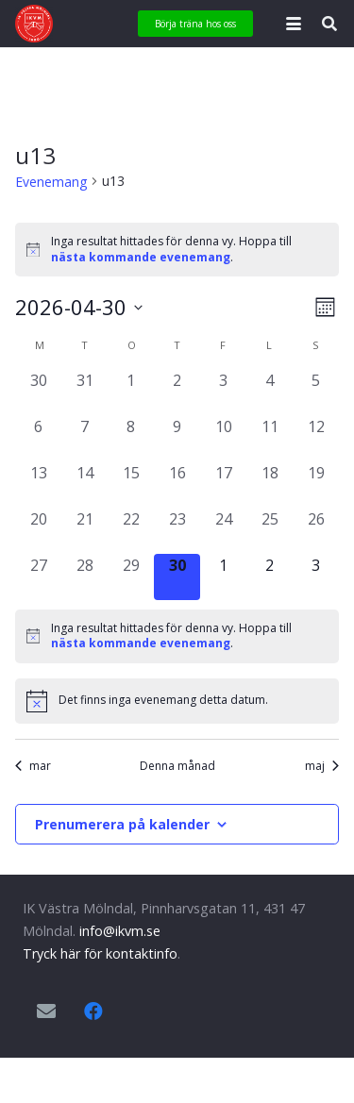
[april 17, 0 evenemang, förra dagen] (223, 484)
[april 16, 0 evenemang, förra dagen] (177, 484)
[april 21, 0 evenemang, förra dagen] (84, 531)
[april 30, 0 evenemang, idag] (177, 577)
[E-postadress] (46, 1011)
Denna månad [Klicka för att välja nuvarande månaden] (177, 766)
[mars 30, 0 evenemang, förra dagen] (38, 392)
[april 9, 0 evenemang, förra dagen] (177, 438)
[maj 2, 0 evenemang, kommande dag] (269, 577)
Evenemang (51, 182)
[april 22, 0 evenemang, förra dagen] (131, 531)
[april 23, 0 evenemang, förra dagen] (177, 531)
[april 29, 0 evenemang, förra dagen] (131, 577)
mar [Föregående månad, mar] (33, 766)
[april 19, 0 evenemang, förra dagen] (316, 484)
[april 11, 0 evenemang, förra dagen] (269, 438)
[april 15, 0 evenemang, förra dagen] (131, 484)
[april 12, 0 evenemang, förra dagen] (316, 438)
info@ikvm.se (119, 931)
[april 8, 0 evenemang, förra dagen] (131, 438)
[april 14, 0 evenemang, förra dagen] (84, 484)
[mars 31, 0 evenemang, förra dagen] (84, 392)
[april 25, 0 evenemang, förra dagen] (269, 531)
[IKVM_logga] (34, 23)
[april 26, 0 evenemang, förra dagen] (316, 531)
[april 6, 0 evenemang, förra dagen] (38, 438)
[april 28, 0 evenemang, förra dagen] (84, 577)
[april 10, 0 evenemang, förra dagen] (223, 438)
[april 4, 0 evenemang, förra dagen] (269, 392)
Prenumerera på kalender (122, 824)
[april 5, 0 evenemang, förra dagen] (316, 392)
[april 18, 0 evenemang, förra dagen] (269, 484)
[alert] (177, 249)
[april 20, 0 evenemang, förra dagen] (38, 531)
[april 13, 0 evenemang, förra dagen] (38, 484)
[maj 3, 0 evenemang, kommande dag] (316, 577)
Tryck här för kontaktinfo (100, 953)
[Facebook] (93, 1011)
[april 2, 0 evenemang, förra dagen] (177, 392)
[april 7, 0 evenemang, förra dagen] (84, 438)
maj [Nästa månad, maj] (322, 766)
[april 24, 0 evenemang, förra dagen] (223, 531)
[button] (293, 23)
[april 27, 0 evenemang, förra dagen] (38, 577)
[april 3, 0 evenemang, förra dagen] (223, 392)
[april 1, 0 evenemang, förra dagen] (131, 392)
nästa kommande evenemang (140, 257)
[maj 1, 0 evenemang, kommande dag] (223, 577)
